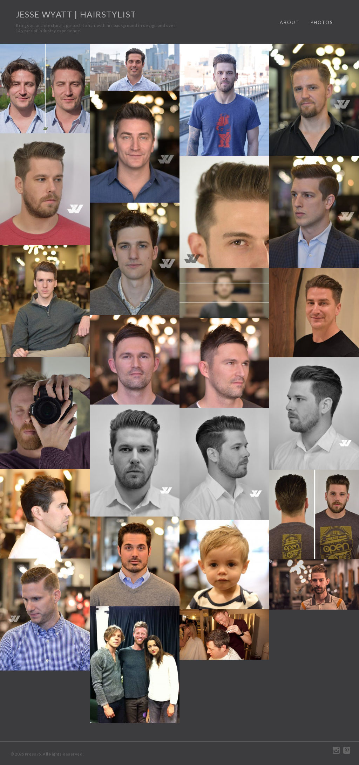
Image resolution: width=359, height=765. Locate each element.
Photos (322, 22)
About (289, 22)
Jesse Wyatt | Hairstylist (76, 14)
